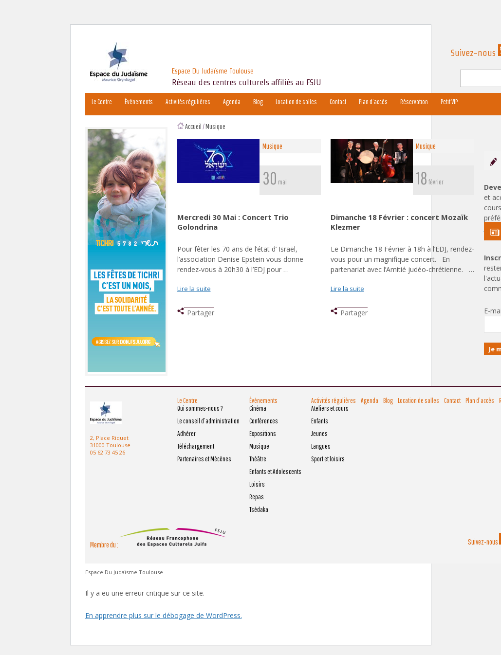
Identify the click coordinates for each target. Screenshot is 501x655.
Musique (215, 126)
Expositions (262, 433)
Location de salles (296, 102)
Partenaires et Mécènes (204, 459)
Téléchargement (195, 446)
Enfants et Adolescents (275, 471)
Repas (256, 497)
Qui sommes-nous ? (200, 408)
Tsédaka (258, 509)
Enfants (319, 421)
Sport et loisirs (328, 459)
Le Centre (102, 102)
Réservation (414, 102)
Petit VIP (449, 102)
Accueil (193, 126)
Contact (338, 102)
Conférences (263, 421)
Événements (139, 102)
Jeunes (319, 433)
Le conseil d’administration (208, 421)
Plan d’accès (373, 102)
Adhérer (186, 433)
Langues (321, 446)
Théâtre (257, 459)
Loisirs (257, 484)
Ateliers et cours (330, 408)
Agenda (232, 102)
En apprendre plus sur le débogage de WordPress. (163, 615)
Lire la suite (194, 288)
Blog (258, 102)
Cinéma (257, 408)
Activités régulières (188, 102)
